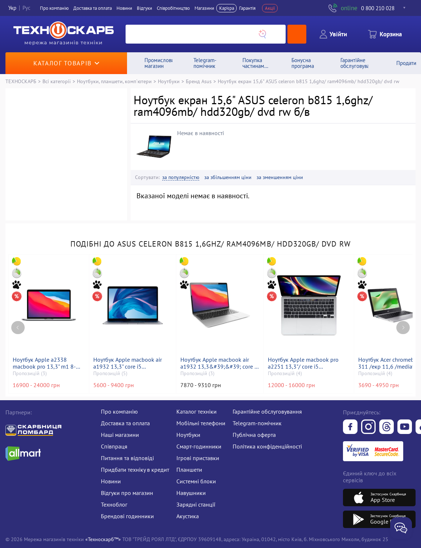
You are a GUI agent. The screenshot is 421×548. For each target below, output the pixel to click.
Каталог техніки (196, 411)
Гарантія (247, 8)
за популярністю (180, 177)
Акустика (187, 516)
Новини (124, 8)
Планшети (189, 469)
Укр (12, 8)
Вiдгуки (144, 8)
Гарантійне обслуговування (267, 411)
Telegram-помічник (257, 423)
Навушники (191, 492)
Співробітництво (173, 8)
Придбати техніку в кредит (135, 469)
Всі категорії (56, 81)
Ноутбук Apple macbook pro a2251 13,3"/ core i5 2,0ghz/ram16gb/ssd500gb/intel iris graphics (309, 363)
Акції (270, 8)
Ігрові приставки (197, 458)
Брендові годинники (127, 516)
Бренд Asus (199, 81)
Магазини (204, 8)
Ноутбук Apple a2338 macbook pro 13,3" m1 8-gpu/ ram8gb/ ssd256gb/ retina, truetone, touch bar (45, 363)
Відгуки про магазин (127, 492)
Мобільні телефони (200, 423)
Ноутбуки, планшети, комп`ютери (114, 81)
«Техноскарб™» (103, 539)
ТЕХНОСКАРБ (20, 81)
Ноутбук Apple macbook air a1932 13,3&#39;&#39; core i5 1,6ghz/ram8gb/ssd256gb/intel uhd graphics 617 (219, 363)
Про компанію (119, 411)
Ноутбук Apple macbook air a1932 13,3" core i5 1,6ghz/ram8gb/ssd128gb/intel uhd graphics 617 (132, 363)
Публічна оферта (254, 434)
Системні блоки (196, 481)
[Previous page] (18, 327)
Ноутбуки (169, 81)
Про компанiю (54, 8)
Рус (26, 8)
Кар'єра (226, 8)
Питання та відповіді (127, 458)
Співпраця (114, 446)
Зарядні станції (195, 504)
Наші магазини (120, 434)
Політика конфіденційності (267, 446)
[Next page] (403, 327)
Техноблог (114, 504)
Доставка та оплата (92, 8)
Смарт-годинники (198, 446)
